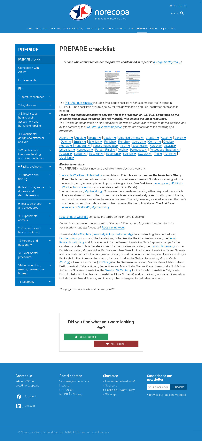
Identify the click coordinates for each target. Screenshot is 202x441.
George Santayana (166, 61)
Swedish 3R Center (116, 269)
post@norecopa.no (27, 378)
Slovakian (94, 152)
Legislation (101, 28)
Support (164, 28)
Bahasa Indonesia (104, 144)
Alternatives (41, 28)
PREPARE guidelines (77, 102)
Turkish (168, 152)
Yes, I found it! (84, 336)
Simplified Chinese (129, 136)
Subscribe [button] (178, 379)
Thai (156, 152)
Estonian (93, 140)
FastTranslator (68, 237)
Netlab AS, (70, 424)
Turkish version (82, 186)
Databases (55, 28)
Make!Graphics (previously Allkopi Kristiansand (101, 233)
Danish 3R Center (161, 245)
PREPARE (142, 28)
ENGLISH (182, 5)
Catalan (108, 136)
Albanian (64, 136)
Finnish (108, 140)
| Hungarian (80, 144)
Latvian (168, 144)
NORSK (173, 5)
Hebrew (64, 144)
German (153, 140)
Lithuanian (65, 148)
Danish (179, 136)
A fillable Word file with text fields (82, 174)
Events (89, 28)
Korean (154, 144)
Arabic (79, 136)
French (122, 140)
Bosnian (93, 136)
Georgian (137, 140)
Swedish (143, 152)
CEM (63, 261)
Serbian (78, 152)
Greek (167, 140)
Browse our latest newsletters (167, 387)
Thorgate (103, 424)
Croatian (151, 136)
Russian (64, 152)
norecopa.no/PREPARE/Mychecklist (84, 206)
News (131, 28)
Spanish (128, 152)
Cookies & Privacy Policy (120, 382)
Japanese (138, 144)
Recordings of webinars (73, 215)
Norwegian (83, 148)
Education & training (73, 28)
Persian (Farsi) (103, 148)
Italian (123, 144)
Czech (165, 136)
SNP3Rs (103, 261)
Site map (110, 386)
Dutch (64, 140)
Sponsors (111, 378)
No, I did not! (122, 336)
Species (154, 28)
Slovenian (112, 152)
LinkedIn (30, 398)
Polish (121, 148)
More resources (117, 28)
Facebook (31, 388)
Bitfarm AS (84, 424)
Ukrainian (65, 156)
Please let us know (113, 226)
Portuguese (137, 148)
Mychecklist (92, 190)
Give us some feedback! (120, 373)
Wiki (173, 28)
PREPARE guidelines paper (102, 126)
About (30, 28)
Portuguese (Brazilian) (163, 148)
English (78, 140)
